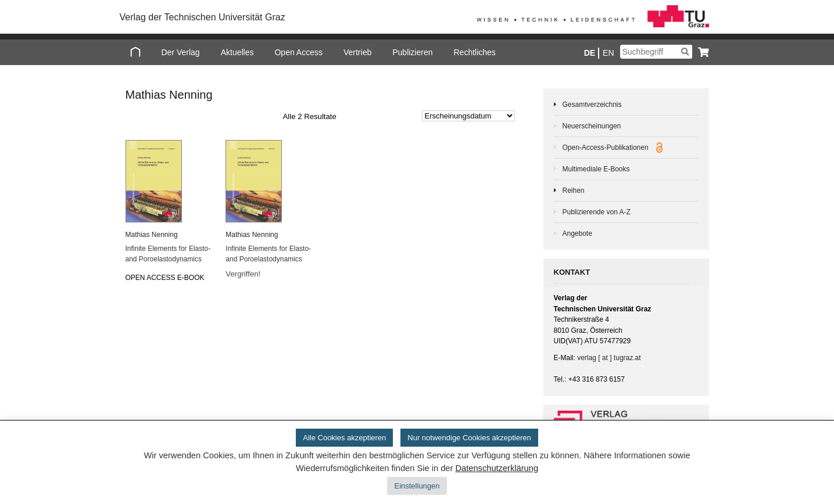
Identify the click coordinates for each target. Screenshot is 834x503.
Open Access (298, 52)
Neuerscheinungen (592, 126)
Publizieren (412, 52)
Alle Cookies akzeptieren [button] (344, 437)
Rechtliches (474, 52)
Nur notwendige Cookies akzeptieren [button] (469, 437)
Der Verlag (181, 52)
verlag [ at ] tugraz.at (608, 358)
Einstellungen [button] (416, 486)
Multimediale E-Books (596, 169)
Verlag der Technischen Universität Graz (202, 17)
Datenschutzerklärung (496, 468)
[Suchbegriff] (656, 52)
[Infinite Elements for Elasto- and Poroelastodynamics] (168, 181)
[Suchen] (685, 52)
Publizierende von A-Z (597, 212)
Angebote (577, 233)
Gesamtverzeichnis (592, 104)
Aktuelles (237, 52)
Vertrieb (357, 52)
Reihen (574, 190)
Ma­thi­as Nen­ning (152, 235)
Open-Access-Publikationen (613, 147)
